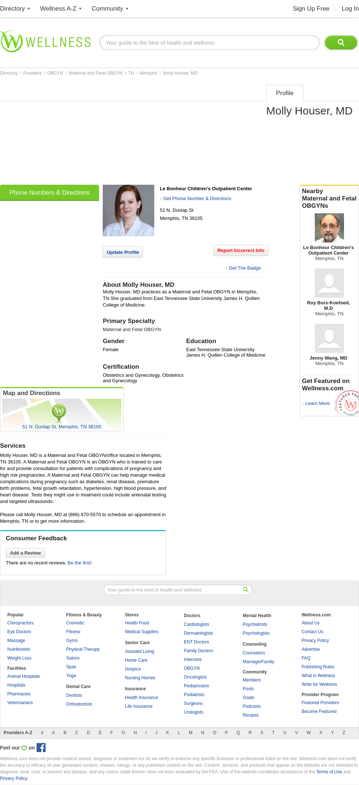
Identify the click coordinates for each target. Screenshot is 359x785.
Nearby (329, 199)
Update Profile (123, 252)
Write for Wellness (319, 684)
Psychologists (256, 633)
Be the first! (80, 563)
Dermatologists (198, 633)
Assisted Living (139, 651)
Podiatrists (194, 694)
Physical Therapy (83, 649)
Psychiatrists (255, 624)
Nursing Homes (140, 677)
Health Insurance (141, 697)
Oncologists (195, 677)
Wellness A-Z (58, 8)
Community (107, 8)
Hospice (133, 669)
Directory (12, 8)
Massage (16, 640)
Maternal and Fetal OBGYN (96, 73)
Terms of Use (329, 771)
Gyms (72, 640)
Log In (350, 8)
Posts (248, 688)
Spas (71, 666)
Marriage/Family (258, 661)
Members (252, 680)
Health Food (137, 623)
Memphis (149, 73)
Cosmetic (75, 623)
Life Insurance (138, 706)
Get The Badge (245, 268)
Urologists (193, 712)
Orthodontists (79, 704)
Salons (73, 658)
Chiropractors (20, 623)
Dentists (74, 695)
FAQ (306, 658)
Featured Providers (320, 702)
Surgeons (193, 703)
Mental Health (257, 615)
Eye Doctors (19, 631)
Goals (248, 697)
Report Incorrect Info (241, 250)
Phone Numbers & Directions (50, 192)
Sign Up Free (311, 8)
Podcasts (252, 706)
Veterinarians (20, 702)
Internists (193, 659)
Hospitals (16, 685)
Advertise (311, 649)
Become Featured (319, 711)
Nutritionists (18, 649)
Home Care (136, 660)
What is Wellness (318, 675)
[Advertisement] (93, 132)
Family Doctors (198, 650)
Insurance (135, 688)
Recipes (250, 715)
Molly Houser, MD (180, 73)
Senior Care (137, 642)
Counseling (255, 644)
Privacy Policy (315, 640)
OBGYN (56, 73)
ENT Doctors (196, 642)
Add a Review (25, 553)
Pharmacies (18, 693)
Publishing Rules (318, 666)
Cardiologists (196, 624)
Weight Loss (19, 658)
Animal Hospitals (23, 676)
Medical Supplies (141, 631)
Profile (285, 93)
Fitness (73, 631)
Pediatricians (196, 685)
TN (131, 73)
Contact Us (312, 631)
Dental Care (78, 686)
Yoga (71, 675)
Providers (33, 73)
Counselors (254, 653)
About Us (311, 623)
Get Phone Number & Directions (197, 198)
